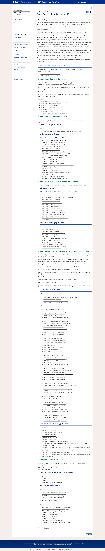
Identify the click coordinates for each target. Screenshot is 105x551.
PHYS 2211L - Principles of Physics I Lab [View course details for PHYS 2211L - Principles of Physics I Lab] (54, 417)
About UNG (17, 23)
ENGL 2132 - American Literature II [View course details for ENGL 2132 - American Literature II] (52, 210)
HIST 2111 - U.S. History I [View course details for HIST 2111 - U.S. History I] (49, 479)
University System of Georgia (19, 68)
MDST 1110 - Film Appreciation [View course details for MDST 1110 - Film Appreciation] (51, 240)
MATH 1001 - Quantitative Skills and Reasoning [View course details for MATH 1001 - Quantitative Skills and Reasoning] (54, 102)
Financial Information (20, 34)
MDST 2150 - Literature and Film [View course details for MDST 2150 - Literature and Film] (51, 220)
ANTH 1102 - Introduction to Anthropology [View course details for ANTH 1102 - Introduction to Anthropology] (54, 140)
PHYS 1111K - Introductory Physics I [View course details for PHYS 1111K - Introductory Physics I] (56, 406)
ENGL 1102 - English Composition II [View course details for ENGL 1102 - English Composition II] (51, 76)
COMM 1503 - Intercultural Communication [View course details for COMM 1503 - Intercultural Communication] (54, 144)
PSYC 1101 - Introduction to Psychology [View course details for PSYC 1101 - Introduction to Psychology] (53, 496)
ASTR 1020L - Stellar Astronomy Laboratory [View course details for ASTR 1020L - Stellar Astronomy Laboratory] (55, 317)
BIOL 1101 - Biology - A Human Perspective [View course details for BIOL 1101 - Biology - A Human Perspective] (55, 321)
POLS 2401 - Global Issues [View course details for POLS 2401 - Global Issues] (49, 174)
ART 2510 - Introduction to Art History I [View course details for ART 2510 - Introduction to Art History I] (53, 233)
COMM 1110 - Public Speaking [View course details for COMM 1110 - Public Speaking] (50, 237)
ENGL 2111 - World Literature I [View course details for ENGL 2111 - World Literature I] (51, 148)
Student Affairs (18, 41)
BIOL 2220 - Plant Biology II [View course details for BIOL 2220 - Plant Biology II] (51, 349)
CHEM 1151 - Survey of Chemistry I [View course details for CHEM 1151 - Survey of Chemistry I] (53, 355)
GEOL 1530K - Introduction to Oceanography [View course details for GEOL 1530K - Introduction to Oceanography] (56, 303)
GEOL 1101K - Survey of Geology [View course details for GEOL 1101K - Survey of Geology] (52, 299)
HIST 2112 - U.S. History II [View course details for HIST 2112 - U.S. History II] (49, 481)
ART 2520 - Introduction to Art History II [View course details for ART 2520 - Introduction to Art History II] (53, 235)
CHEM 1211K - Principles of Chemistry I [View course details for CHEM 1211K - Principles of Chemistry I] (54, 377)
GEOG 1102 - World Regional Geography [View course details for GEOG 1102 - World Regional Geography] (53, 157)
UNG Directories (82, 2)
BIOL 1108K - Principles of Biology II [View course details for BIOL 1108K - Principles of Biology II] (53, 334)
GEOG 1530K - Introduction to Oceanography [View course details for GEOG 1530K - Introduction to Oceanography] (56, 301)
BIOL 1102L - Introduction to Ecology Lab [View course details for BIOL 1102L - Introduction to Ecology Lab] (55, 329)
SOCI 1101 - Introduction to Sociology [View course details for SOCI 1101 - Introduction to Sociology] (53, 497)
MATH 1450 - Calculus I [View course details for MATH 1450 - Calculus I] (47, 109)
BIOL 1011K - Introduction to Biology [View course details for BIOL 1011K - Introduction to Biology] (56, 325)
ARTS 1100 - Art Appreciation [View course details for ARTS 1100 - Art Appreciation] (50, 231)
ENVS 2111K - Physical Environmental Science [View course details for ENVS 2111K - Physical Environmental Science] (56, 383)
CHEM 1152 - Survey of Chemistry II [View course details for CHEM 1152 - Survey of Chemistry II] (53, 361)
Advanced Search (18, 14)
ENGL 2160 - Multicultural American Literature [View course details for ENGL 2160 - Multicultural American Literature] (55, 152)
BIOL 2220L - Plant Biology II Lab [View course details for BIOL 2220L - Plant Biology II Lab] (52, 351)
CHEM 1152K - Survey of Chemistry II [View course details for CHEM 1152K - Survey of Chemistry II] (56, 364)
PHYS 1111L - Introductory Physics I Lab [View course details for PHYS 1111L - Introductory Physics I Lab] (54, 404)
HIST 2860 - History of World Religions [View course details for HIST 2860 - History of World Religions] (53, 163)
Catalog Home (18, 19)
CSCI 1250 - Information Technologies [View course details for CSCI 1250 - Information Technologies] (53, 443)
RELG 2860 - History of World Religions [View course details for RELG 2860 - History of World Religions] (53, 176)
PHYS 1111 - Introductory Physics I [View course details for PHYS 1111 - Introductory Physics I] (53, 402)
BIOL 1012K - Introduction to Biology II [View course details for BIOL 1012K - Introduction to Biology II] (54, 297)
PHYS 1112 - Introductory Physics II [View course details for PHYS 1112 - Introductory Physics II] (53, 408)
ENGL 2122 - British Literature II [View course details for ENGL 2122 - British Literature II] (51, 206)
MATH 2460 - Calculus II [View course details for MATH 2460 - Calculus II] (49, 439)
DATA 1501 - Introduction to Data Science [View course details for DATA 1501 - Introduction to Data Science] (54, 451)
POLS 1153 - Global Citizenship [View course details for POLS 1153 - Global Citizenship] (51, 170)
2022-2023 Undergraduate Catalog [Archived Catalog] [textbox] (74, 8)
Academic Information (20, 51)
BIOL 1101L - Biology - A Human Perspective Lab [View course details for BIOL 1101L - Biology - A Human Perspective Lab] (57, 323)
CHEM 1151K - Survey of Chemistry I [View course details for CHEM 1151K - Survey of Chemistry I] (56, 359)
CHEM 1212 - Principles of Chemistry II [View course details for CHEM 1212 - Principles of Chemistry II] (54, 372)
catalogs (33, 549)
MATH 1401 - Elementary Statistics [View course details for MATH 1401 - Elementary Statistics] (52, 432)
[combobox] (77, 8)
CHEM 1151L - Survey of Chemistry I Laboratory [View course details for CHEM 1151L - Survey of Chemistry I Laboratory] (56, 357)
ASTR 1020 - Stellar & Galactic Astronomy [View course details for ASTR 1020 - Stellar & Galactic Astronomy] (55, 316)
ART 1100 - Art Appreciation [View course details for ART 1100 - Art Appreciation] (50, 229)
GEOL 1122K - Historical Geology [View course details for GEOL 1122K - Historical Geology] (52, 398)
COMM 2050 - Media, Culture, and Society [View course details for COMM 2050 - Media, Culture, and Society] (54, 238)
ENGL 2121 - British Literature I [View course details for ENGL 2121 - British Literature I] (51, 205)
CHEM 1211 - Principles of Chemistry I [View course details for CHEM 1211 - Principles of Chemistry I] (54, 368)
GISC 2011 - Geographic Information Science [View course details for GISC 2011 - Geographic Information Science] (54, 452)
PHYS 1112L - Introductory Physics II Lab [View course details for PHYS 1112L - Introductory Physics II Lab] (55, 409)
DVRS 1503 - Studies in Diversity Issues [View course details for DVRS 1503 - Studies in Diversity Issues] (53, 146)
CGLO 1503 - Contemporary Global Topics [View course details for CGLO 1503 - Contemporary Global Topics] (54, 142)
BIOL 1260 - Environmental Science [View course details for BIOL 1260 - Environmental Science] (53, 338)
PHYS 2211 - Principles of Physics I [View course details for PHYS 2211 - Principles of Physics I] (53, 415)
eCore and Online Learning (21, 44)
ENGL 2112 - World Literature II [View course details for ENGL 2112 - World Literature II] (51, 150)
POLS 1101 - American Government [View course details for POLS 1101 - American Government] (52, 482)
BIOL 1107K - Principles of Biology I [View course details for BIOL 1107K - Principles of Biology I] (53, 332)
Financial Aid (17, 37)
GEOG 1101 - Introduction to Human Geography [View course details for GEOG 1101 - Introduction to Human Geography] (55, 155)
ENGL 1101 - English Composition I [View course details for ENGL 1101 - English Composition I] (50, 74)
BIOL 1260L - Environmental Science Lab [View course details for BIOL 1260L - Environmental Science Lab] (54, 340)
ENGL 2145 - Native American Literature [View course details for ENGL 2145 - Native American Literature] (53, 214)
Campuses (17, 73)
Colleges (16, 54)
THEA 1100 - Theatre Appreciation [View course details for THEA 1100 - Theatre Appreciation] (51, 248)
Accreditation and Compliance (19, 27)
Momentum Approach (20, 47)
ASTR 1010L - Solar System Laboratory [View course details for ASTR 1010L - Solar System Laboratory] (54, 314)
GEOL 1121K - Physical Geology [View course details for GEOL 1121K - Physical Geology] (52, 396)
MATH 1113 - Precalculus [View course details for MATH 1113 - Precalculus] (48, 107)
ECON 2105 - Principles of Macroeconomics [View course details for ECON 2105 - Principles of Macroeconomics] (54, 494)
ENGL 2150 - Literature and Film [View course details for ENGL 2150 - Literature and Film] (51, 216)
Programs (16, 61)
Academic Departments (20, 57)
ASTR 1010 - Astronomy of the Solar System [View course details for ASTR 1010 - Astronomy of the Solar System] (56, 312)
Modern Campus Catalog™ (68, 549)
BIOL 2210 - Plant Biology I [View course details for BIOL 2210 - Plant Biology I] (51, 346)
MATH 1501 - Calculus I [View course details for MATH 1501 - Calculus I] (47, 111)
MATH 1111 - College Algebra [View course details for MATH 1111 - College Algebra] (49, 105)
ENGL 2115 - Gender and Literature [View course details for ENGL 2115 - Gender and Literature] (52, 203)
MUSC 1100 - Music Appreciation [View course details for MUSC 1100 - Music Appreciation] (51, 242)
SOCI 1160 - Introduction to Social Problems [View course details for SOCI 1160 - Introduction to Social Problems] (54, 178)
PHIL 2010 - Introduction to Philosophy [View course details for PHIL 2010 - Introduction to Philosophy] (53, 244)
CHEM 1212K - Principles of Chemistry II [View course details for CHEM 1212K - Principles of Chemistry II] (54, 379)
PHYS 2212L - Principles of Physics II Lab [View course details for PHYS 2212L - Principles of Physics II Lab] (54, 421)
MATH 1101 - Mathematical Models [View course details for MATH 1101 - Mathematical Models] (51, 103)
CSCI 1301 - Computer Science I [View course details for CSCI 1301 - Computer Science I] (51, 445)
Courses (16, 64)
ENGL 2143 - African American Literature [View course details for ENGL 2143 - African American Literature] (53, 212)
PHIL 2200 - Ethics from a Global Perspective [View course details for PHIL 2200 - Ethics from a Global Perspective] (54, 169)
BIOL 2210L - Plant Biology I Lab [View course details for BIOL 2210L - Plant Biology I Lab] (52, 347)
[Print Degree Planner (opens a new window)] (87, 12)
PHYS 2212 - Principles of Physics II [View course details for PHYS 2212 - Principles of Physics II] (53, 419)
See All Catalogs (18, 79)
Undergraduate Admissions (21, 31)
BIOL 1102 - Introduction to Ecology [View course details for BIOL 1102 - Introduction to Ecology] (53, 327)
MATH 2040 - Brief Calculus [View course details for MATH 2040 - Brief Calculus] (50, 438)
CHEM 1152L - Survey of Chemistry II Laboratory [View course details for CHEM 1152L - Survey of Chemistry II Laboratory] (57, 363)
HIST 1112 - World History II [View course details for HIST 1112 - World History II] (50, 161)
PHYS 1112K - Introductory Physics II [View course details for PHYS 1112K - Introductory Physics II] (56, 411)
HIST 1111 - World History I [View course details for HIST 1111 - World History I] (50, 159)
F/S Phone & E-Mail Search (21, 76)
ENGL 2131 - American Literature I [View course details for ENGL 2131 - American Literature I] (51, 208)
